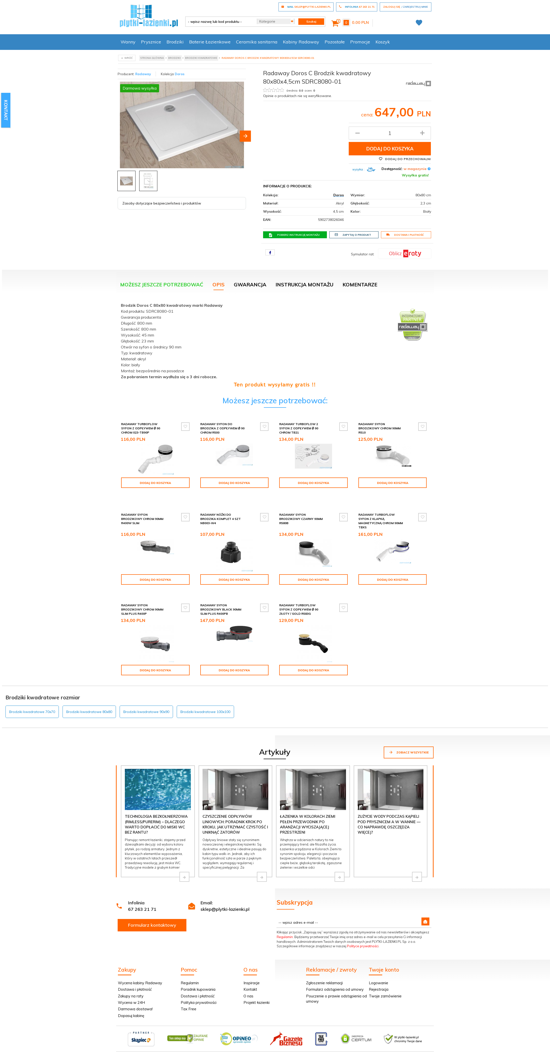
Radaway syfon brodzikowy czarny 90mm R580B (301, 513)
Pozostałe (335, 42)
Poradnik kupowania (198, 983)
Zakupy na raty (130, 989)
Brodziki (175, 42)
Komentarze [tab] (360, 284)
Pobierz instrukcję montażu (294, 235)
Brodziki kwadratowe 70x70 (32, 705)
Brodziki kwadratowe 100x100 (205, 705)
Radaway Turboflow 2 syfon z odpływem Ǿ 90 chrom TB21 (298, 428)
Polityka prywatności (198, 996)
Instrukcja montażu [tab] (304, 284)
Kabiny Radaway (301, 42)
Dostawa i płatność (405, 235)
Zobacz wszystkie (409, 746)
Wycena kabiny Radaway (140, 976)
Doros (179, 74)
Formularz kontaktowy (152, 919)
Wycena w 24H (131, 996)
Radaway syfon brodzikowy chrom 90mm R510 (379, 428)
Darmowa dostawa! (135, 1002)
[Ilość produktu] (389, 133)
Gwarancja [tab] (250, 284)
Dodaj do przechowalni (405, 159)
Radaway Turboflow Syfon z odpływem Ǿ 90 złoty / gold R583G (298, 603)
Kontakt (250, 983)
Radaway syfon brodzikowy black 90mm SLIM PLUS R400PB (220, 603)
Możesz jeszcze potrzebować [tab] (161, 284)
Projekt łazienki (256, 996)
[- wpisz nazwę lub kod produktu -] (219, 21)
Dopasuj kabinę (131, 1009)
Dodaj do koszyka (389, 149)
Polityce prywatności (362, 940)
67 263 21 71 (142, 903)
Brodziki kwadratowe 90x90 (146, 705)
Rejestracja (378, 983)
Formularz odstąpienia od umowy (335, 983)
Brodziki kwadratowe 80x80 (89, 705)
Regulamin (285, 931)
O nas (248, 989)
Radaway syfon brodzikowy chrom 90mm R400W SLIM (142, 513)
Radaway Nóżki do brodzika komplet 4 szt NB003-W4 (220, 513)
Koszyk (383, 42)
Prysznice (151, 42)
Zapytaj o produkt (353, 235)
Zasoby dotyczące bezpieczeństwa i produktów (161, 203)
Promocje (360, 42)
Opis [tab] (218, 284)
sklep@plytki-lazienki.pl (225, 903)
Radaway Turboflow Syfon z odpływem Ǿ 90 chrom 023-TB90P (140, 428)
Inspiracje (251, 976)
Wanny (128, 42)
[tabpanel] (275, 344)
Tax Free (188, 1002)
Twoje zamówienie (385, 989)
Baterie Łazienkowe (210, 42)
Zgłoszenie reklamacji (324, 976)
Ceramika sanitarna (256, 42)
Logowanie (378, 976)
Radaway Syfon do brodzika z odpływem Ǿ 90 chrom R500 (222, 428)
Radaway (143, 74)
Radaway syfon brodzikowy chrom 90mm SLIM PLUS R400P (142, 603)
